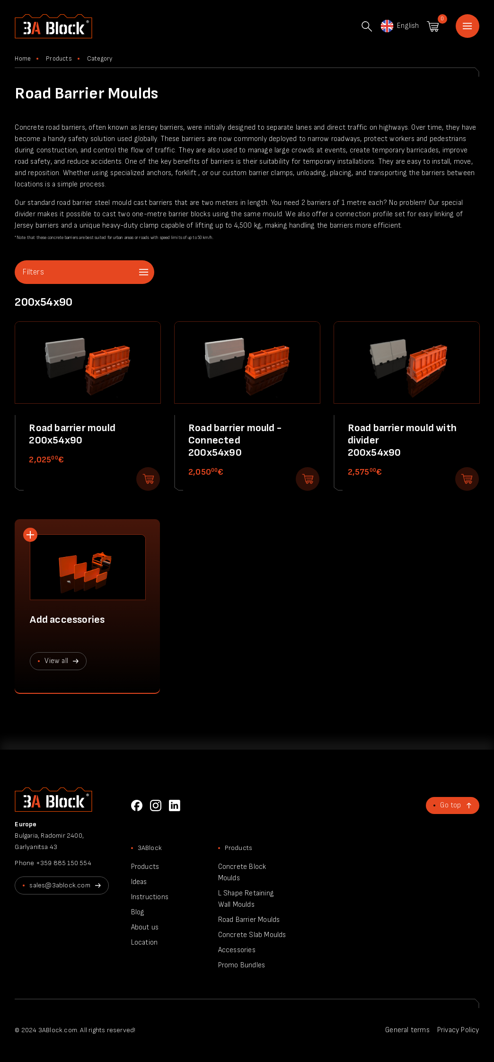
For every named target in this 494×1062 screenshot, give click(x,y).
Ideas (139, 881)
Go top (450, 805)
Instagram (155, 805)
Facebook (136, 805)
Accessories (237, 950)
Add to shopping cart (148, 479)
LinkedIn (174, 805)
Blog (138, 912)
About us (145, 927)
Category (100, 58)
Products (59, 58)
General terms (407, 1030)
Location (144, 942)
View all (56, 660)
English (399, 26)
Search (367, 26)
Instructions (149, 897)
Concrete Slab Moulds (252, 934)
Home (467, 26)
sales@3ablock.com (59, 885)
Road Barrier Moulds (249, 919)
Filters (33, 272)
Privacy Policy (458, 1030)
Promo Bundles (241, 965)
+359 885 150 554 (63, 863)
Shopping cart (433, 26)
